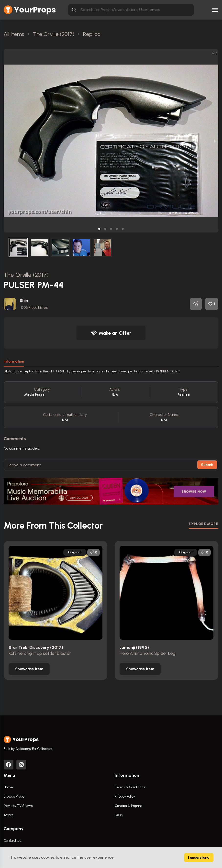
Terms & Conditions (130, 787)
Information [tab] (14, 361)
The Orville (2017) (26, 274)
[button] (99, 229)
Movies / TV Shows (18, 806)
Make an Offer (111, 333)
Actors (8, 815)
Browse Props (14, 796)
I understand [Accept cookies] (199, 857)
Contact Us (12, 840)
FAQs (118, 815)
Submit (207, 465)
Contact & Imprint (128, 806)
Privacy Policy (125, 796)
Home (8, 787)
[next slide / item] (214, 141)
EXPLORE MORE (203, 524)
